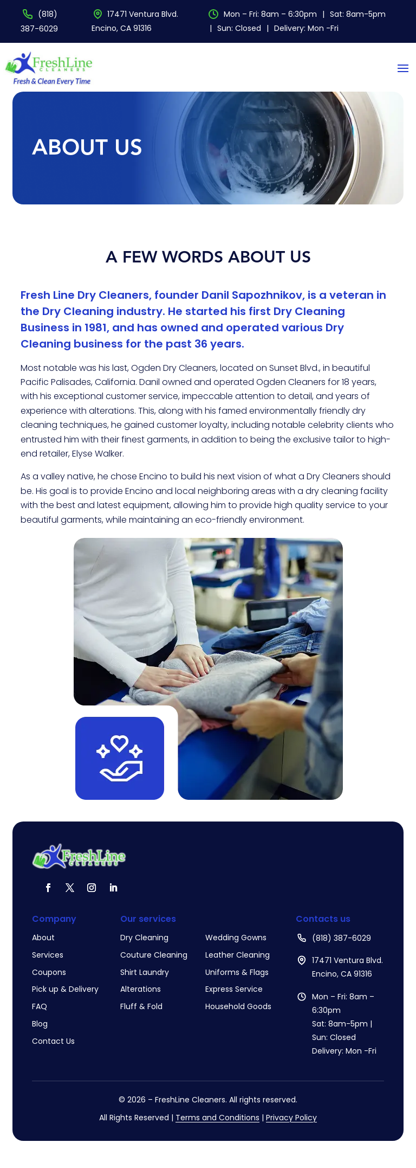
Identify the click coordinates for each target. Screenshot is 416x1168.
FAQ (39, 1006)
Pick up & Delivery (65, 989)
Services (47, 954)
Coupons (49, 972)
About (43, 937)
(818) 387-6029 (341, 938)
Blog (40, 1023)
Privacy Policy (291, 1117)
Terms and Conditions (217, 1117)
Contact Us (53, 1041)
